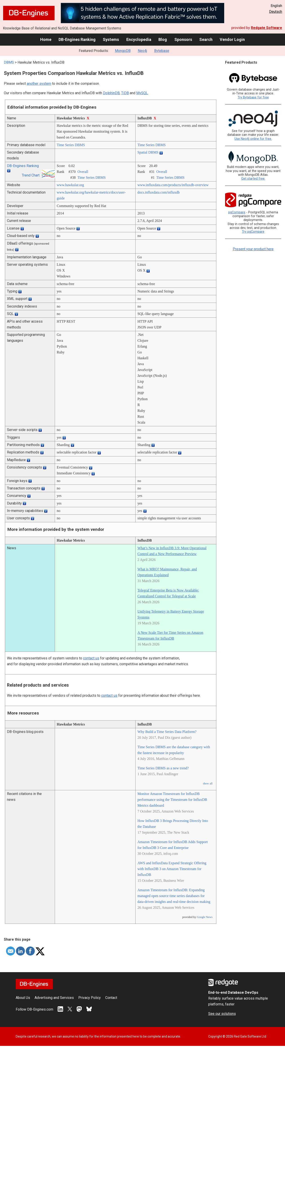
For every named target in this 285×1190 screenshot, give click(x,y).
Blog (162, 39)
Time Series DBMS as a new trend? (163, 768)
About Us (23, 998)
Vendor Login (232, 39)
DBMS (9, 62)
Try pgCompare (253, 232)
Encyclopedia (138, 39)
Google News (205, 917)
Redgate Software (266, 28)
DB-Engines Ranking (77, 39)
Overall (82, 172)
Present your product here (253, 249)
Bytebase (161, 51)
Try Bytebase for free (253, 97)
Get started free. (253, 179)
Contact (111, 998)
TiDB (125, 93)
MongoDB (123, 51)
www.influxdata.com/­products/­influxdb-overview (172, 185)
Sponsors (183, 39)
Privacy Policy (89, 998)
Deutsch (275, 11)
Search (206, 39)
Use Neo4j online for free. (253, 139)
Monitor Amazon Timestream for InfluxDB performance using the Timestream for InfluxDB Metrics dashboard (172, 799)
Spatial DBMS (147, 152)
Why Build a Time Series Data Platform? (166, 732)
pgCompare (236, 212)
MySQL (142, 93)
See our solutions (222, 1013)
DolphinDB (111, 93)
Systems (111, 39)
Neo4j (142, 51)
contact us (91, 658)
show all (208, 783)
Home (45, 39)
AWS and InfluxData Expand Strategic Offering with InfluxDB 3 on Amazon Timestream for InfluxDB (171, 869)
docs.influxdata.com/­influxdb (158, 192)
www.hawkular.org (70, 185)
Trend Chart (30, 175)
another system (39, 83)
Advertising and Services (54, 998)
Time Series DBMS (71, 145)
